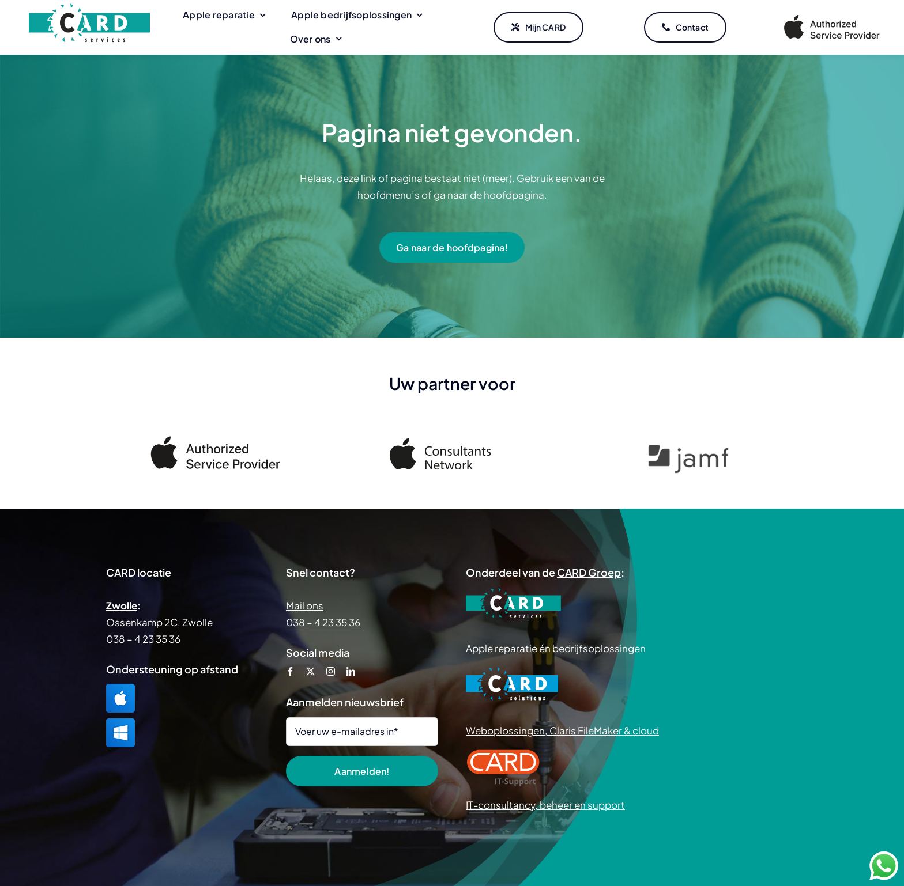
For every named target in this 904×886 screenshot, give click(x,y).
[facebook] (290, 671)
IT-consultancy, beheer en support (545, 804)
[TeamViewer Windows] (120, 723)
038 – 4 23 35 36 (323, 622)
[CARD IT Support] (503, 753)
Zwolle (121, 605)
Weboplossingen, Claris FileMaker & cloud (562, 730)
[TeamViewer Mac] (120, 688)
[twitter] (310, 671)
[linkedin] (350, 671)
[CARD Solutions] (512, 671)
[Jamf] (688, 450)
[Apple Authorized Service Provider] (832, 16)
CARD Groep (589, 572)
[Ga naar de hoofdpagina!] (452, 247)
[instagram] (330, 671)
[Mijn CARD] (538, 27)
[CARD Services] (89, 8)
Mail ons (304, 605)
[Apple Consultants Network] (452, 442)
